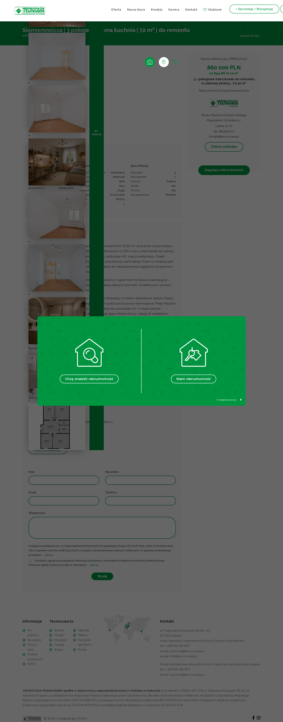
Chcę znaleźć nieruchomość (89, 379)
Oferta (69, 9)
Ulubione (168, 9)
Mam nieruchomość (193, 379)
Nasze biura (89, 9)
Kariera (127, 9)
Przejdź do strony (229, 399)
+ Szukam (247, 9)
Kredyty (110, 9)
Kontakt (145, 9)
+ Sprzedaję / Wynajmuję (207, 9)
